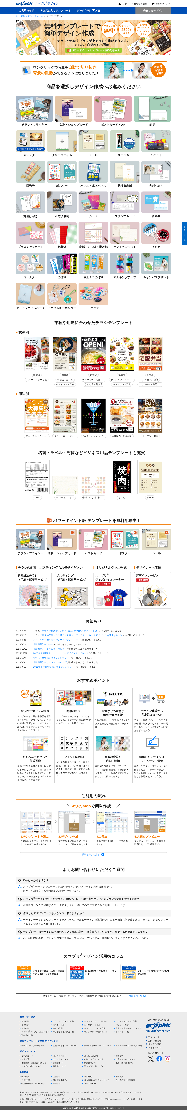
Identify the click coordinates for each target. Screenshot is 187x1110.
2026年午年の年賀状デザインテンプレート (54, 667)
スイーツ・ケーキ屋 (37, 379)
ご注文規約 (26, 1080)
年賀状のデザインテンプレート (129, 1046)
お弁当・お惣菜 (150, 379)
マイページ (153, 1037)
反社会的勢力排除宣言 (125, 1080)
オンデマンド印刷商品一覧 (95, 1032)
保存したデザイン (153, 10)
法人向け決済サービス (94, 1066)
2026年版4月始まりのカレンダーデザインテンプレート (61, 653)
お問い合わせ (155, 1040)
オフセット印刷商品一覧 (63, 1032)
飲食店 (36, 374)
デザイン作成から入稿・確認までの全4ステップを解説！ (70, 630)
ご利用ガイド (26, 10)
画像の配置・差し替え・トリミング (60, 635)
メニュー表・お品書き (64, 436)
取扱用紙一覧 (27, 1035)
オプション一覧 (122, 1032)
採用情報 (57, 1083)
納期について (90, 1063)
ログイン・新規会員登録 (132, 3)
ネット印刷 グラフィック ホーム (29, 16)
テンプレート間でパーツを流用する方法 (102, 635)
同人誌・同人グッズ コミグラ (128, 1028)
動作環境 (119, 1056)
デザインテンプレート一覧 (33, 1046)
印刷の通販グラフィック (30, 1099)
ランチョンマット (65, 497)
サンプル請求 (155, 1044)
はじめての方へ (59, 1056)
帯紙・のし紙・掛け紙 (92, 498)
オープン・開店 (150, 436)
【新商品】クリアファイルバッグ (50, 662)
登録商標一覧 (135, 996)
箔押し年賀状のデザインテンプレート (52, 658)
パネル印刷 (58, 1028)
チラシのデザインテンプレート (97, 1046)
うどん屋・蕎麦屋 (93, 384)
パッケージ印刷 (122, 1025)
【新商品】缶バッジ (43, 644)
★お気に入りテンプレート (55, 10)
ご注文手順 (58, 1063)
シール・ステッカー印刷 (126, 1021)
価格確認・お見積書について (34, 1063)
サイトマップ (155, 1047)
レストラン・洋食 (65, 384)
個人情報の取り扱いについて (96, 1080)
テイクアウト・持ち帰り (121, 380)
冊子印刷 (25, 1025)
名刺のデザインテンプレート (65, 1046)
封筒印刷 (25, 1028)
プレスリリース (91, 1083)
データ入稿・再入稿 (88, 10)
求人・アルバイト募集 (36, 436)
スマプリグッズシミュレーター (35, 1032)
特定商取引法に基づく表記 (33, 1083)
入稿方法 (25, 1059)
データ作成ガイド (60, 1059)
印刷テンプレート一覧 (94, 1059)
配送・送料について (124, 1063)
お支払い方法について (31, 1066)
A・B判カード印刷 (92, 1025)
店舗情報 (57, 1077)
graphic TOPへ (161, 3)
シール (36, 497)
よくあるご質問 (91, 1056)
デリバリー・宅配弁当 (92, 380)
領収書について (59, 1066)
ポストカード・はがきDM (95, 1021)
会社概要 (25, 1077)
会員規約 (119, 1077)
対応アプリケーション (125, 1059)
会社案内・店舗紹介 (122, 436)
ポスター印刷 (58, 1025)
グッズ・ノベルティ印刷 (95, 1028)
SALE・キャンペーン (93, 436)
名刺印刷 (25, 1021)
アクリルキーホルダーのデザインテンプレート (56, 640)
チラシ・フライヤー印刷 (63, 1021)
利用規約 (88, 1077)
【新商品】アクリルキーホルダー (50, 649)
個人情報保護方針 (60, 1080)
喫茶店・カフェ (65, 379)
